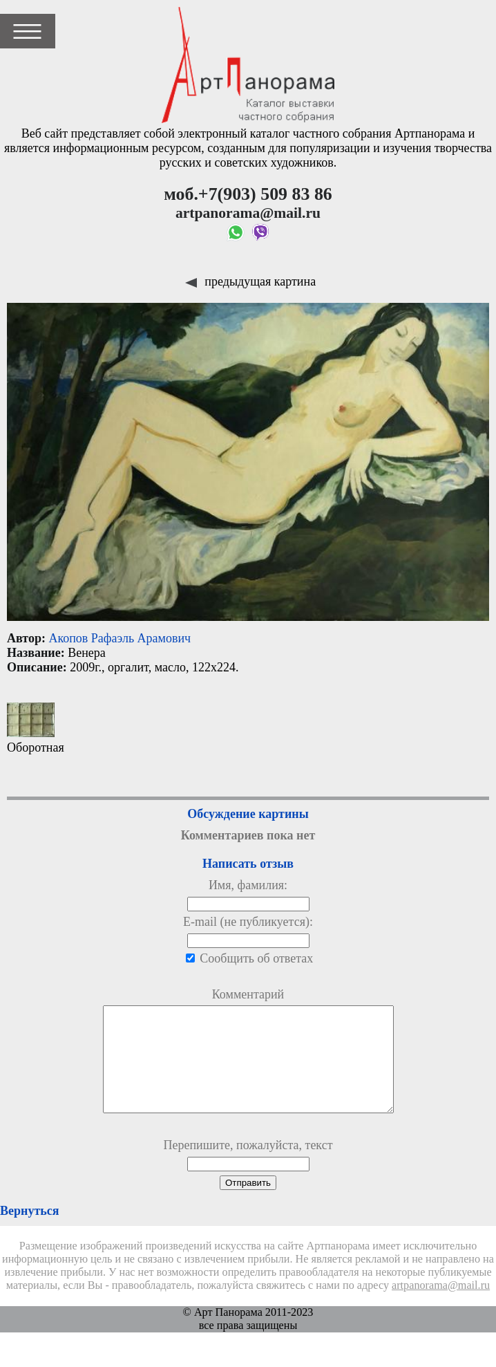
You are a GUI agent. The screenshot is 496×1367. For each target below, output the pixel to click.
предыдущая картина (250, 281)
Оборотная (35, 728)
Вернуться (29, 1231)
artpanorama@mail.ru (441, 1306)
